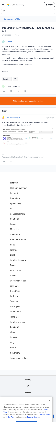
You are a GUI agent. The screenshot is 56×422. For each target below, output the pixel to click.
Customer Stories (18, 280)
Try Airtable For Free (19, 358)
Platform (14, 182)
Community (15, 311)
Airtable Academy (18, 260)
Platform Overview (18, 188)
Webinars (14, 286)
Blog (12, 342)
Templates (14, 316)
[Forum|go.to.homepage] (15, 5)
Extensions (15, 198)
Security (28, 379)
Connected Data (17, 213)
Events (13, 265)
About (13, 332)
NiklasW (9, 41)
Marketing (14, 229)
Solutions (14, 218)
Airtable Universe (17, 322)
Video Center (15, 270)
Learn (12, 254)
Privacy (28, 399)
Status (13, 347)
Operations (15, 234)
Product (13, 224)
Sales (12, 244)
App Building (15, 203)
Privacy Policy (45, 419)
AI (11, 208)
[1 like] (11, 86)
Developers (15, 306)
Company (14, 327)
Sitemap (28, 392)
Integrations (15, 193)
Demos (13, 275)
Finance (13, 249)
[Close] (49, 405)
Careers (13, 337)
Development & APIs (12, 19)
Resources (15, 290)
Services (14, 301)
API (15, 79)
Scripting (6, 79)
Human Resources (18, 239)
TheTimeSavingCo (13, 117)
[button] (2, 5)
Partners (14, 296)
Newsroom (15, 352)
